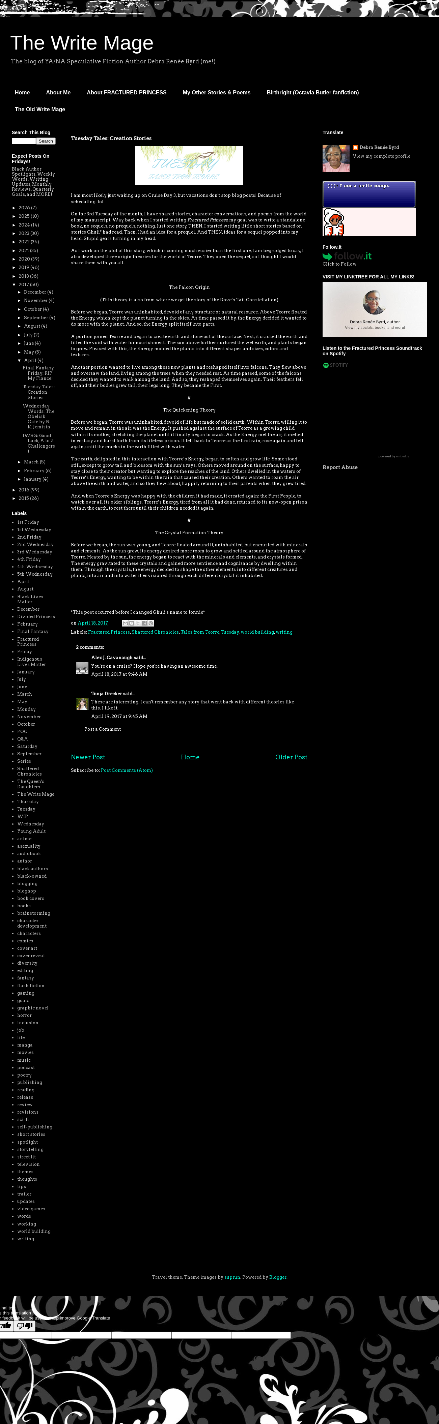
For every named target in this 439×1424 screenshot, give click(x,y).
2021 (24, 250)
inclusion (27, 1022)
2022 (25, 241)
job (20, 1030)
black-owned (32, 876)
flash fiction (31, 985)
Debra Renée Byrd (379, 147)
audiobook (29, 853)
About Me (58, 92)
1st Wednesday (34, 529)
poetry (24, 1075)
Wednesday (30, 823)
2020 (25, 259)
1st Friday (28, 522)
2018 (24, 276)
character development (32, 923)
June (29, 343)
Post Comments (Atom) (127, 770)
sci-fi (23, 1119)
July (29, 334)
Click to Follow (340, 264)
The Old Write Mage (40, 109)
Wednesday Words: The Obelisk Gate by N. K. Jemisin (38, 416)
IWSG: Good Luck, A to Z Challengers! (39, 443)
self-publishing (34, 1126)
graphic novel (33, 1007)
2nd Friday (29, 537)
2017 (24, 284)
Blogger (277, 1277)
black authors (32, 868)
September (36, 317)
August (32, 326)
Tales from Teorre (200, 632)
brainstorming (33, 913)
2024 (25, 225)
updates (26, 1201)
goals (23, 1000)
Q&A (22, 738)
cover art (27, 948)
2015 (24, 498)
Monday (26, 709)
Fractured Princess (109, 632)
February (35, 470)
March (32, 461)
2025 (25, 216)
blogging (27, 883)
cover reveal (31, 955)
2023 (24, 233)
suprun (232, 1277)
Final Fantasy (33, 631)
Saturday (27, 746)
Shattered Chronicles (155, 632)
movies (25, 1052)
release (25, 1097)
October (33, 309)
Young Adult (31, 831)
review (25, 1104)
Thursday (28, 801)
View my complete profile (381, 156)
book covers (30, 898)
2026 (25, 207)
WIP (22, 816)
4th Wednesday (35, 566)
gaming (25, 993)
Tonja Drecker (106, 693)
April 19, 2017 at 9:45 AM (119, 716)
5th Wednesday (35, 574)
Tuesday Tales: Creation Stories (39, 392)
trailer (24, 1193)
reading (25, 1089)
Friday (24, 651)
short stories (31, 1134)
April (30, 360)
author (24, 861)
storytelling (30, 1149)
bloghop (26, 890)
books (24, 905)
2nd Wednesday (35, 544)
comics (25, 940)
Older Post (291, 757)
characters (29, 933)
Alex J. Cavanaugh (112, 657)
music (24, 1060)
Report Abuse (340, 467)
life (21, 1037)
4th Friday (29, 559)
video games (31, 1208)
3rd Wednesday (34, 551)
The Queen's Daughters (30, 784)
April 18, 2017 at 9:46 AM (119, 674)
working (26, 1223)
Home (22, 92)
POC (22, 731)
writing (284, 632)
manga (25, 1045)
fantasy (25, 977)
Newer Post (88, 757)
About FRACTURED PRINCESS (126, 92)
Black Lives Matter (30, 599)
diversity (27, 963)
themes (25, 1171)
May (29, 352)
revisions (27, 1112)
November (36, 300)
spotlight (27, 1142)
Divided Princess (36, 616)
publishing (29, 1082)
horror (24, 1015)
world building (257, 632)
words (24, 1216)
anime (24, 838)
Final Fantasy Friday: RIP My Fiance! (38, 373)
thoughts (27, 1179)
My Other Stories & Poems (217, 92)
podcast (26, 1067)
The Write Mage (82, 42)
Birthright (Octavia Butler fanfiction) (313, 92)
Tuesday (230, 632)
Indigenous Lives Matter (31, 662)
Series (24, 761)
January (33, 479)
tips (21, 1186)
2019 (24, 267)
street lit (26, 1156)
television (28, 1164)
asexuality (28, 846)
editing (25, 970)
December (35, 292)
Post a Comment (102, 729)
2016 (24, 489)
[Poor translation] (24, 1326)
